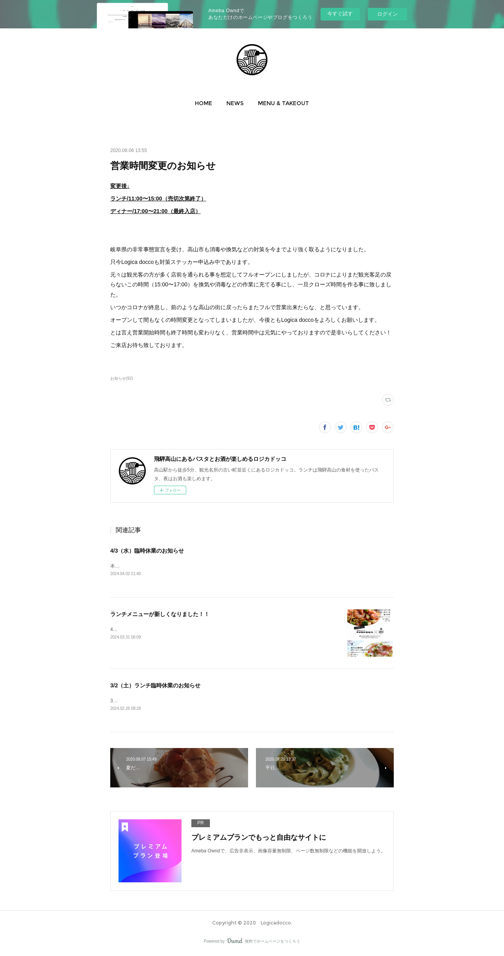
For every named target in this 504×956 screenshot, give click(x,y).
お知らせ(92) (121, 378)
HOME (203, 103)
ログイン (387, 14)
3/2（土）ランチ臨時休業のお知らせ (155, 686)
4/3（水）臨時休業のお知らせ (147, 551)
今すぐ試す (340, 14)
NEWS (235, 103)
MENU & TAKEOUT (283, 103)
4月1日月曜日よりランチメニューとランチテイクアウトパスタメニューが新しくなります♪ (206, 630)
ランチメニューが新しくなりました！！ (159, 615)
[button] (203, 103)
